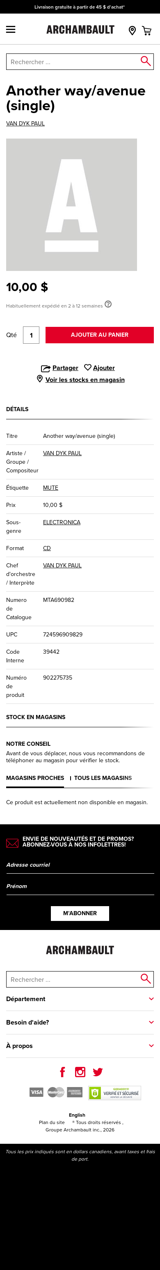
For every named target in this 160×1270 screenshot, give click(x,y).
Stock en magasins (35, 717)
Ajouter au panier (99, 335)
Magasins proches (35, 778)
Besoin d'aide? (27, 1022)
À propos (19, 1045)
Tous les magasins (103, 778)
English (77, 1115)
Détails (17, 409)
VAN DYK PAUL (25, 124)
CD (47, 548)
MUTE (50, 487)
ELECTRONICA (61, 522)
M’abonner (80, 913)
